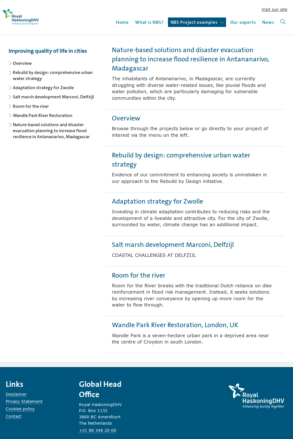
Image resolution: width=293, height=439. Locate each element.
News (268, 22)
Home (122, 22)
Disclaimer (16, 394)
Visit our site (274, 9)
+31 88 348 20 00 (97, 430)
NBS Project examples (197, 22)
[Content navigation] (53, 92)
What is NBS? (149, 22)
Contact (13, 416)
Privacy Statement (24, 401)
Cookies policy (20, 408)
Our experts (243, 22)
